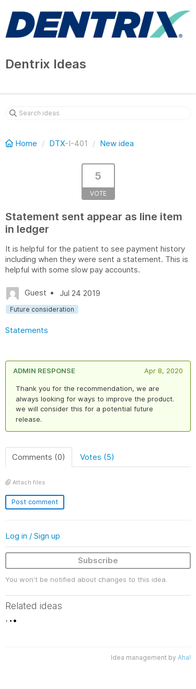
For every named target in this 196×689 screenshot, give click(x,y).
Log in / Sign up (32, 536)
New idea (117, 143)
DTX (57, 143)
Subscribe (98, 560)
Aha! (184, 657)
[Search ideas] (98, 113)
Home (22, 143)
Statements (26, 330)
